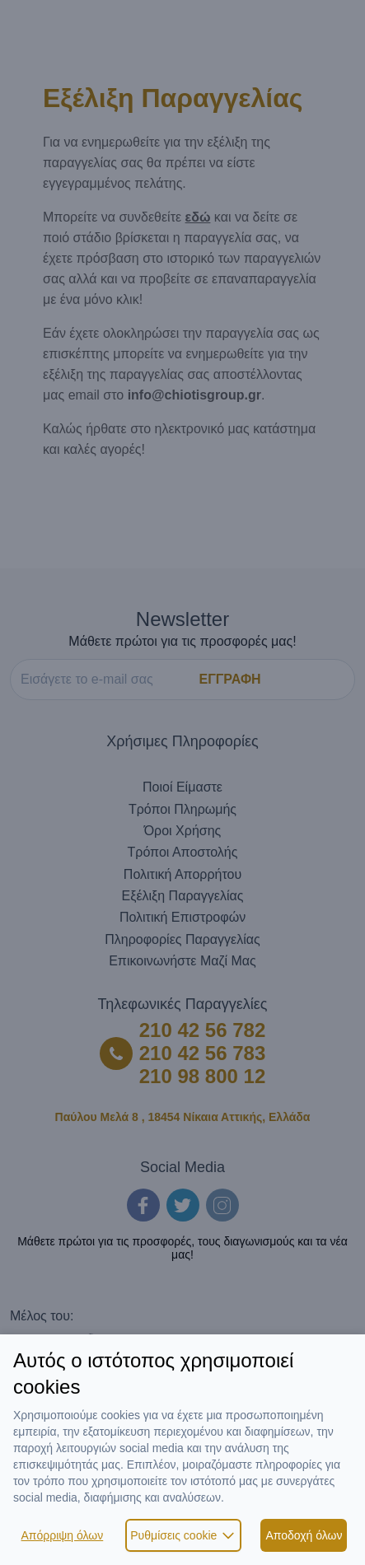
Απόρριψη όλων (62, 1535)
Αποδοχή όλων (303, 1535)
